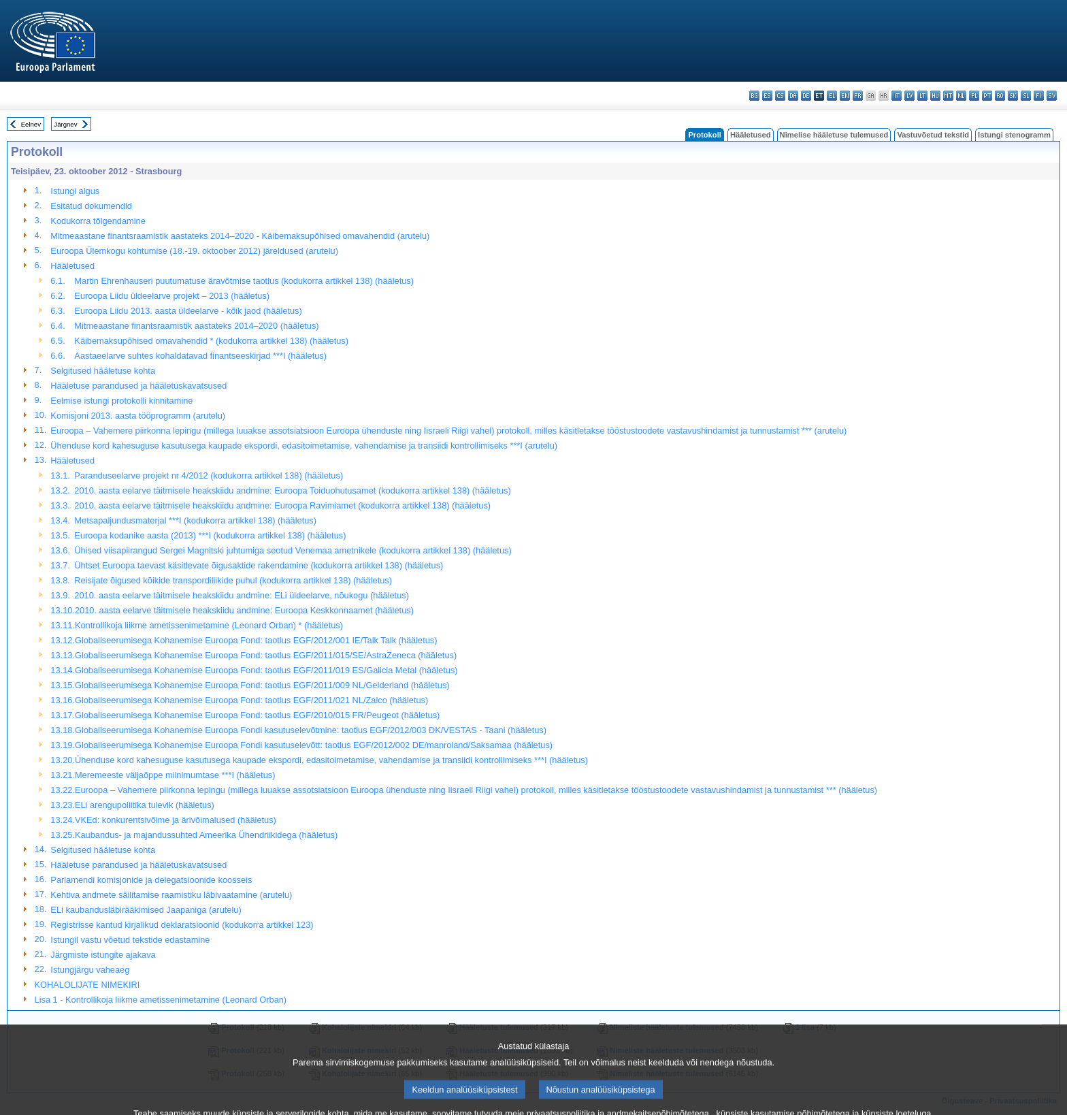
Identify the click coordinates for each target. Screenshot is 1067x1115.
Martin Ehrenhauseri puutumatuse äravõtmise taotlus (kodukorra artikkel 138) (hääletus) (244, 281)
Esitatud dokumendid (91, 206)
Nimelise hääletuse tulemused (834, 135)
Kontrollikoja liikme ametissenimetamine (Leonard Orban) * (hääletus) (209, 625)
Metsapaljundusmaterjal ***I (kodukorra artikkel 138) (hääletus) (195, 520)
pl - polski (974, 96)
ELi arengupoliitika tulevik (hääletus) (144, 805)
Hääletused (750, 135)
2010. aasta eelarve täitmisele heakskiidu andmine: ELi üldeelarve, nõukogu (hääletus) (241, 595)
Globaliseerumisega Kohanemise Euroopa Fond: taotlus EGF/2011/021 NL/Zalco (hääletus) (251, 700)
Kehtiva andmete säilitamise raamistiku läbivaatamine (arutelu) (171, 895)
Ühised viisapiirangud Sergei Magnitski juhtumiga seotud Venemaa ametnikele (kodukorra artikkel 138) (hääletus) (292, 550)
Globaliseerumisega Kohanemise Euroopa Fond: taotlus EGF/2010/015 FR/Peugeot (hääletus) (257, 715)
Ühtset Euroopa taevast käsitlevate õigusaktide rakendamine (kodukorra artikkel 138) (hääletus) (258, 565)
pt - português (987, 96)
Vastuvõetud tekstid (933, 135)
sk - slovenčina (1013, 96)
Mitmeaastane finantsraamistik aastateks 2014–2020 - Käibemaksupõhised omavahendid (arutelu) (239, 236)
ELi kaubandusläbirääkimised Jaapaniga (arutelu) (145, 910)
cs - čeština (780, 96)
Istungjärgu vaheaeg (89, 970)
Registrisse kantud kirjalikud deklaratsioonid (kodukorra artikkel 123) (181, 925)
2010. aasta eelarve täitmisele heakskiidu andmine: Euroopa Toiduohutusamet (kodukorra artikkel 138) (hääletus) (292, 490)
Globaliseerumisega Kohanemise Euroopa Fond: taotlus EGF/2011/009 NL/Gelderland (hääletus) (262, 685)
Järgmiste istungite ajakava (102, 955)
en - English (845, 96)
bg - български (754, 96)
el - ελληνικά (832, 96)
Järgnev (65, 124)
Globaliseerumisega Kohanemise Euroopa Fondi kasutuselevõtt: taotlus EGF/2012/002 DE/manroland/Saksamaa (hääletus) (314, 745)
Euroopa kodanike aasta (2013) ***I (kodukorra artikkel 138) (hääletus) (210, 535)
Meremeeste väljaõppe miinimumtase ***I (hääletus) (175, 775)
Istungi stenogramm (1014, 135)
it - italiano (896, 96)
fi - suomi (1039, 96)
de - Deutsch (806, 96)
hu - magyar (935, 96)
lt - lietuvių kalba (922, 96)
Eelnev (31, 124)
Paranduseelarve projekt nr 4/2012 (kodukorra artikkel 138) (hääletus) (208, 475)
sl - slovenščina (1026, 96)
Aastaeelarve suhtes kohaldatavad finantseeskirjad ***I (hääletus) (200, 356)
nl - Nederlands (961, 96)
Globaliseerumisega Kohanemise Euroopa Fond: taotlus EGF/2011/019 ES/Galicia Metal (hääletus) (266, 670)
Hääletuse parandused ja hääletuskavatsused (138, 386)
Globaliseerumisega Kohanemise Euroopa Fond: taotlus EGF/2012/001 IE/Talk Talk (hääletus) (256, 640)
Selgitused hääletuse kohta (102, 371)
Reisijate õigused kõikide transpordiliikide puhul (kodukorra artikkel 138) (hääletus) (233, 580)
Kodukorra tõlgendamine (97, 221)
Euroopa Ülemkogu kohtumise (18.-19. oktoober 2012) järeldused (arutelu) (194, 251)
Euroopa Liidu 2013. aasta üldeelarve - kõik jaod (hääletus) (187, 311)
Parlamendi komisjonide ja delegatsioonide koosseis (151, 880)
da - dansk (793, 96)
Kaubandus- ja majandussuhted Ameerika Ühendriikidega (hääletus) (206, 835)
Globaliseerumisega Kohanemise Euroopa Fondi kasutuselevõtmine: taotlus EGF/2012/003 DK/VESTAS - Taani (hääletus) (310, 730)
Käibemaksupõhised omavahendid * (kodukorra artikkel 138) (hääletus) (211, 341)
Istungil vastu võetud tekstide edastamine (130, 940)
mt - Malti (948, 96)
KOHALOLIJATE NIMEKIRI (87, 985)
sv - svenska (1052, 96)
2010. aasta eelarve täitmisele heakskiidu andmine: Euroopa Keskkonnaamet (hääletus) (244, 610)
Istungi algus (74, 191)
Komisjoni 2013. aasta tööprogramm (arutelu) (137, 415)
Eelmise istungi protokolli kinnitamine (121, 400)
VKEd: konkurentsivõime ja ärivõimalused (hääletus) (175, 820)
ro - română (1000, 96)
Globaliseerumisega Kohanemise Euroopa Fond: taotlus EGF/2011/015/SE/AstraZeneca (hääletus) (266, 655)
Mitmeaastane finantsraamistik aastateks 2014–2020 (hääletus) (196, 326)
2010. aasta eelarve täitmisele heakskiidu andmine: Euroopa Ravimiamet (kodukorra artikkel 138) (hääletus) (282, 505)
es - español (767, 96)
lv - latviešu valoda (909, 96)
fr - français (858, 96)
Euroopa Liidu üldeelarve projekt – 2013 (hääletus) (171, 296)
